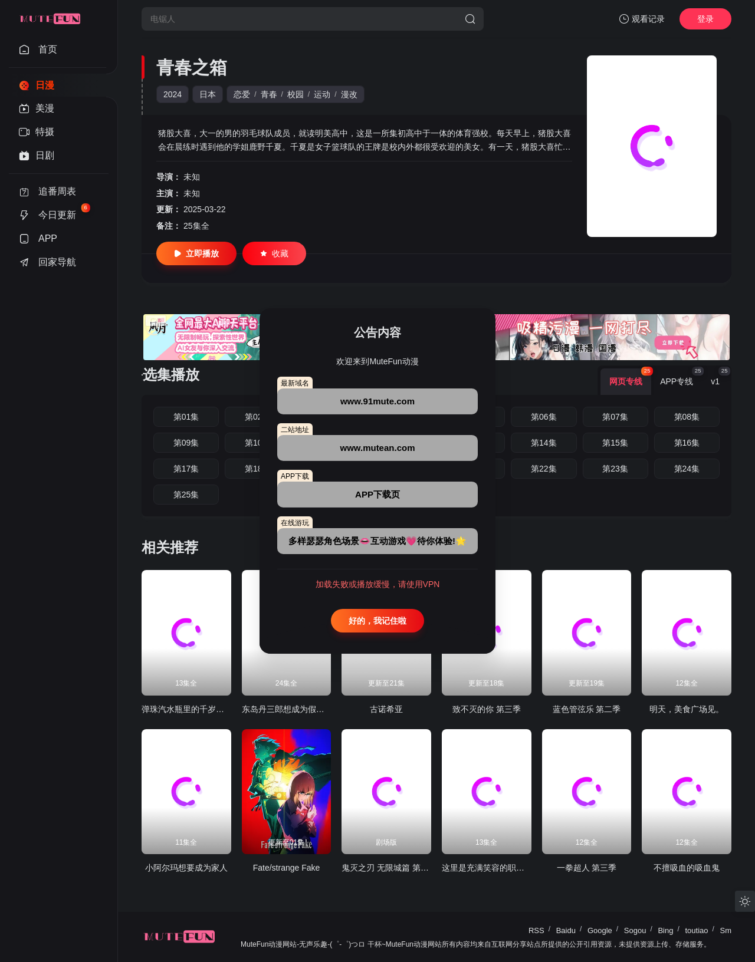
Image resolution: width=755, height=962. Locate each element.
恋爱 (242, 94)
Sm (726, 930)
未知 (191, 177)
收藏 (274, 253)
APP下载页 (377, 494)
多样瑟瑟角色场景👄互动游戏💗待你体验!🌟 (377, 541)
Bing (665, 930)
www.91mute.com (377, 401)
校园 (295, 94)
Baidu (566, 930)
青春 (269, 94)
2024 (172, 94)
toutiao (696, 930)
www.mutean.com (377, 448)
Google (599, 930)
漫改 (349, 94)
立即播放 (196, 253)
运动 (322, 94)
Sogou (635, 930)
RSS (536, 930)
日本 (207, 94)
